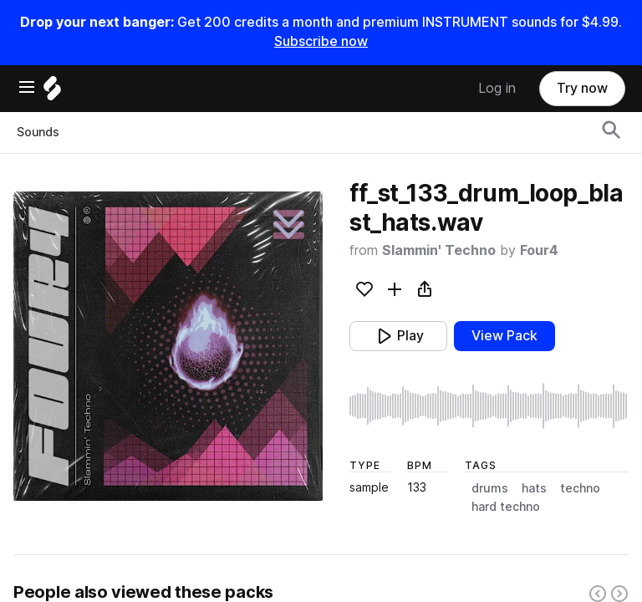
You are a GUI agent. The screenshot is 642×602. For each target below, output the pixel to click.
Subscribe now (321, 41)
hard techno (505, 506)
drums (489, 488)
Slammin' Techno (439, 250)
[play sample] (489, 406)
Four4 (539, 250)
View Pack (504, 336)
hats (534, 488)
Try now (582, 88)
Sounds (38, 132)
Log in (497, 88)
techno (580, 488)
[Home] (52, 92)
